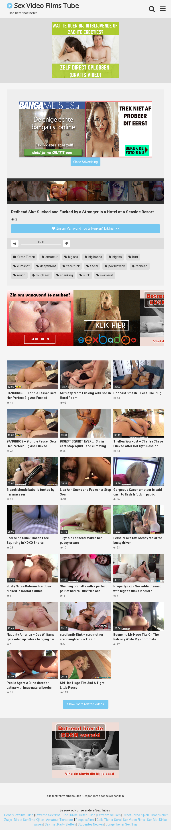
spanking (64, 275)
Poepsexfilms (85, 820)
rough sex (41, 275)
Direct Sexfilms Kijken (29, 820)
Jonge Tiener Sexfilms (121, 824)
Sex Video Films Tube (43, 5)
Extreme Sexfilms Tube (51, 815)
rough (19, 275)
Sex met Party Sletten (60, 824)
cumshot (21, 266)
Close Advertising (85, 162)
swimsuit (104, 275)
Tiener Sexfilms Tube (18, 815)
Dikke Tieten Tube (82, 815)
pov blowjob (115, 266)
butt (133, 257)
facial (92, 266)
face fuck (71, 266)
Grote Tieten (24, 257)
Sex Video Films (134, 820)
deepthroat (46, 266)
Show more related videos (85, 704)
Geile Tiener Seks (109, 820)
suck (84, 275)
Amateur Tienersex (59, 820)
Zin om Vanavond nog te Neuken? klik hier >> (85, 228)
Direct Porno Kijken (136, 815)
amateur (50, 257)
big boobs (93, 257)
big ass (71, 257)
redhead (139, 266)
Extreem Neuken (109, 815)
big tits (115, 257)
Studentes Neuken (91, 824)
